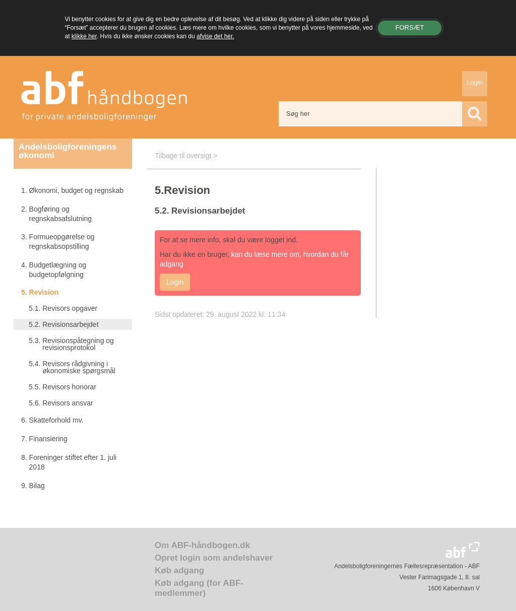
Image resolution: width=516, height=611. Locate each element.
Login (475, 82)
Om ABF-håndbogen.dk (202, 545)
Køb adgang (179, 570)
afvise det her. (215, 36)
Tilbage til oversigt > (186, 156)
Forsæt (409, 27)
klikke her (84, 36)
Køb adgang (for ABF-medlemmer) (199, 588)
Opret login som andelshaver (214, 558)
